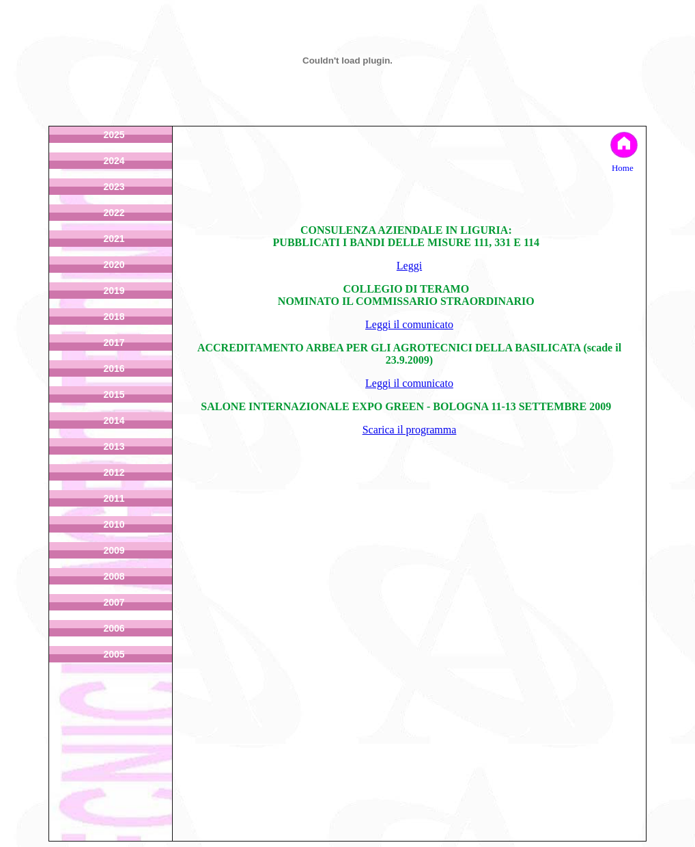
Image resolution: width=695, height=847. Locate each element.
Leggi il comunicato (409, 324)
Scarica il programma (410, 429)
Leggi (409, 265)
